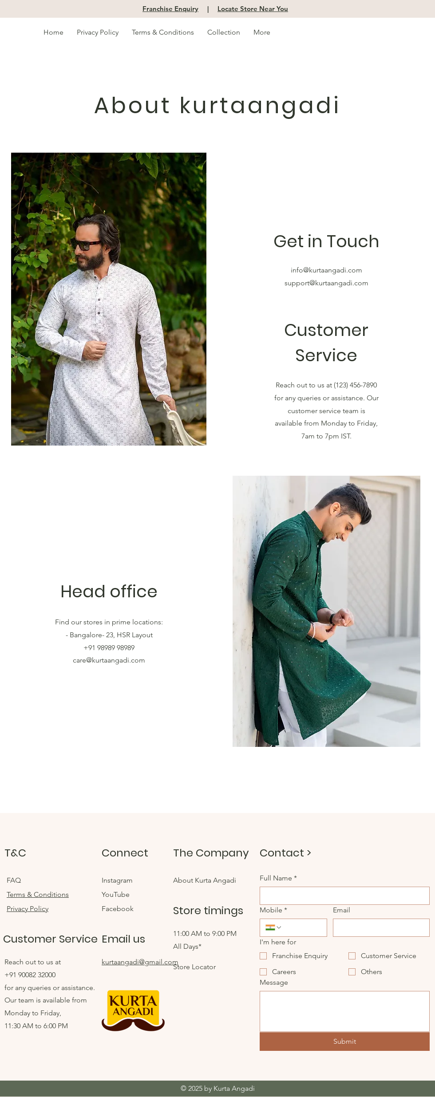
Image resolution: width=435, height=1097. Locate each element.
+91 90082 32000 (29, 975)
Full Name (278, 878)
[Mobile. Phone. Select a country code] (273, 927)
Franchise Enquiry (170, 8)
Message (274, 982)
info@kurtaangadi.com (326, 270)
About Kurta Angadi (204, 880)
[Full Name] (342, 895)
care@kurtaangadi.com (109, 660)
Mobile (273, 910)
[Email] (378, 927)
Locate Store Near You (253, 8)
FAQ (15, 880)
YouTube (116, 894)
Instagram (118, 880)
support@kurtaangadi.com (326, 283)
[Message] (344, 1011)
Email (341, 910)
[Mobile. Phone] (301, 927)
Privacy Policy (27, 908)
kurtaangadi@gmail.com (140, 962)
